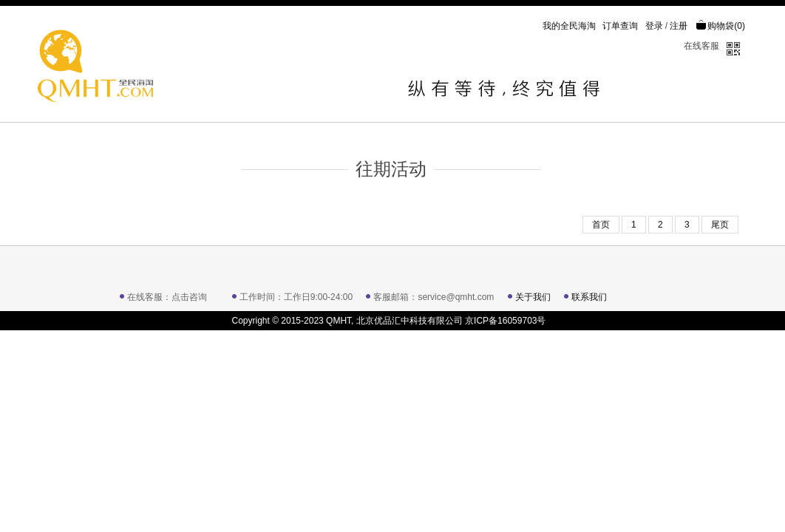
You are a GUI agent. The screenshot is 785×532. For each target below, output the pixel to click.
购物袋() (720, 26)
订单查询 (620, 26)
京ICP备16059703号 (505, 321)
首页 (601, 224)
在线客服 (701, 46)
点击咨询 (189, 297)
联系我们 (589, 297)
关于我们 (533, 297)
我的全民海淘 (569, 26)
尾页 (720, 224)
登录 (654, 26)
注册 (678, 26)
